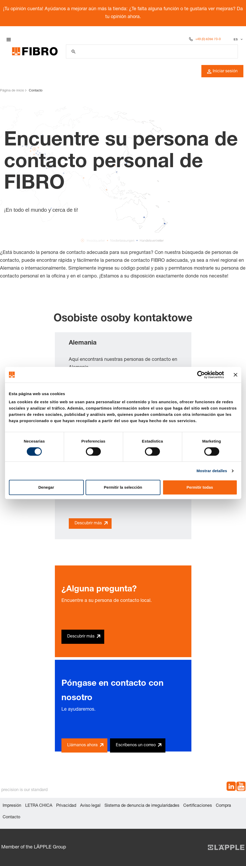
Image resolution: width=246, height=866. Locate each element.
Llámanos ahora (82, 745)
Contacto (11, 817)
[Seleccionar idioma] (237, 39)
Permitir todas (200, 487)
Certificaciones (197, 806)
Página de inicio (12, 90)
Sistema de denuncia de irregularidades (141, 806)
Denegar (46, 487)
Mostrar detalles (211, 471)
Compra (223, 806)
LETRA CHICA (38, 806)
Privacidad (66, 806)
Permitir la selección (123, 487)
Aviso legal (90, 806)
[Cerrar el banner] (235, 375)
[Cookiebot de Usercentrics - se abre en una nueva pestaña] (201, 375)
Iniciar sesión (222, 71)
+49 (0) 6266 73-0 (208, 39)
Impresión (12, 806)
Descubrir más (88, 523)
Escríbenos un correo (136, 745)
